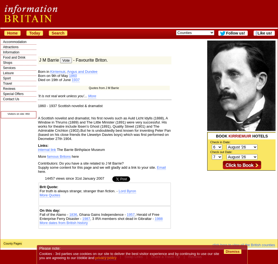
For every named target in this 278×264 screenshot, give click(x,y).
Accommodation (15, 42)
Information (11, 52)
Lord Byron (127, 191)
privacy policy (105, 258)
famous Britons (59, 156)
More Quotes (50, 195)
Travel (7, 83)
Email (161, 167)
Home (12, 33)
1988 (159, 219)
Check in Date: (220, 142)
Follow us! (235, 33)
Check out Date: (221, 152)
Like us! (264, 33)
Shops (7, 63)
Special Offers (13, 94)
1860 (73, 76)
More (92, 96)
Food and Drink (14, 57)
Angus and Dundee (82, 72)
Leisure (8, 73)
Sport (7, 78)
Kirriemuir (57, 72)
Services (9, 68)
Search (58, 33)
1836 (73, 215)
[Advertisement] (105, 202)
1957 (131, 215)
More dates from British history (64, 223)
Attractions (11, 47)
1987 (86, 219)
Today (34, 33)
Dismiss (232, 251)
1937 (76, 80)
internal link (47, 150)
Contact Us (11, 99)
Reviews (9, 89)
